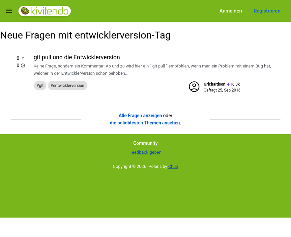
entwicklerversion (68, 85)
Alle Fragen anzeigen (140, 115)
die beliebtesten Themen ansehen (145, 122)
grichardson (214, 84)
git (41, 85)
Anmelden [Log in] (230, 11)
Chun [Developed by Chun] (173, 166)
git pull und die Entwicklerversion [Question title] (77, 57)
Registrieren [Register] (267, 11)
